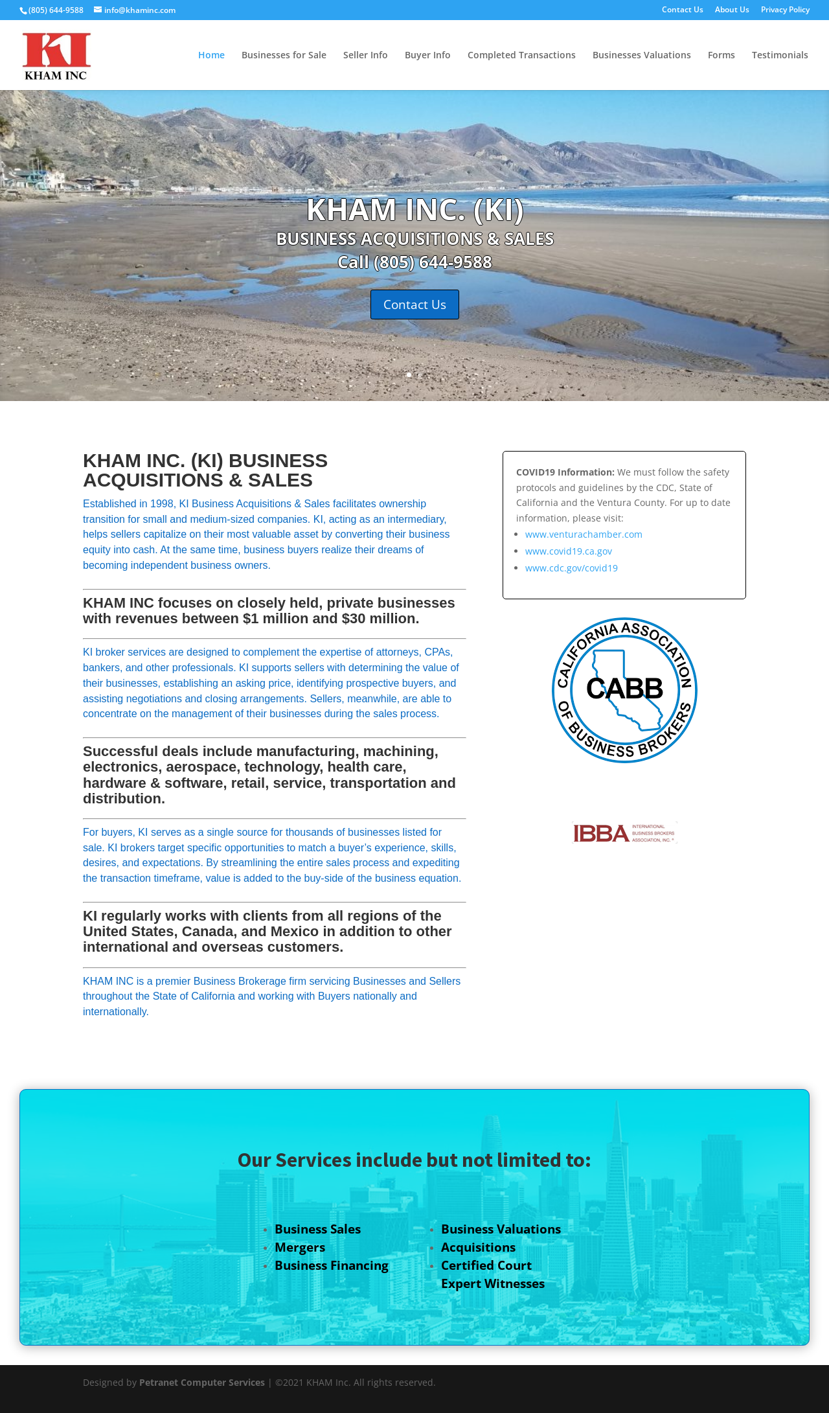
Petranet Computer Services (202, 1382)
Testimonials (780, 56)
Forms (721, 56)
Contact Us (682, 10)
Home (211, 56)
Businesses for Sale (284, 56)
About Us (732, 10)
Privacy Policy (785, 10)
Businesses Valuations (642, 56)
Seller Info (365, 56)
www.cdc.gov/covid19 (571, 568)
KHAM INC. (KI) (415, 209)
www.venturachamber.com (583, 534)
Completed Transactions (522, 56)
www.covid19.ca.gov (568, 551)
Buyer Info (428, 56)
